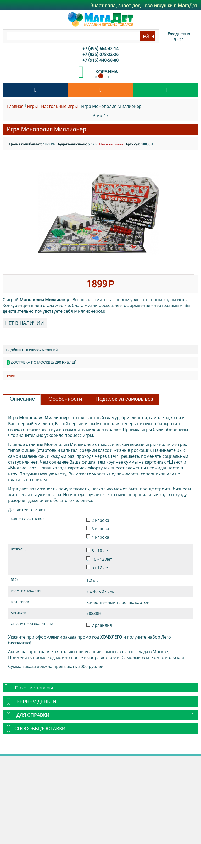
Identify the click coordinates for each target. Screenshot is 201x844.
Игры (32, 106)
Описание (22, 398)
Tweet (11, 375)
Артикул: (133, 144)
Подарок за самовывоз (124, 398)
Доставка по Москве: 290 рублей (43, 362)
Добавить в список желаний (31, 349)
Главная (15, 106)
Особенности (65, 398)
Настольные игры (59, 106)
